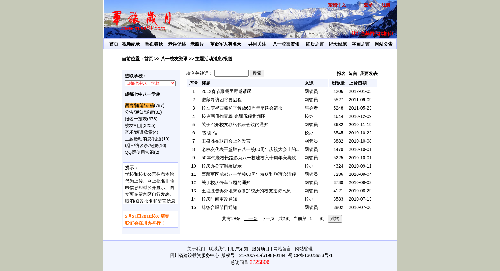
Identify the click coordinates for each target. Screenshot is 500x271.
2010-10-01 (360, 149)
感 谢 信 (209, 132)
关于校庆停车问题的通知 (226, 182)
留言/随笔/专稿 (139, 105)
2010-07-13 (360, 199)
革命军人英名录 (225, 43)
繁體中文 (337, 4)
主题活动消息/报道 (143, 138)
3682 (338, 124)
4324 (338, 165)
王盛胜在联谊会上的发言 (226, 141)
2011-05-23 (360, 108)
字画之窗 (361, 43)
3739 (338, 182)
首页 (113, 43)
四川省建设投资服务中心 (194, 255)
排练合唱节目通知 (219, 207)
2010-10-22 (360, 132)
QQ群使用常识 (139, 152)
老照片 (197, 43)
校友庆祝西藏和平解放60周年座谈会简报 (242, 108)
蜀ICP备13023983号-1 (310, 255)
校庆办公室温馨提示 (222, 165)
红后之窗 (315, 43)
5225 (338, 157)
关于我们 (196, 248)
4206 (338, 91)
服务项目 (261, 248)
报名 (341, 73)
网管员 (311, 91)
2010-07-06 (360, 207)
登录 (368, 4)
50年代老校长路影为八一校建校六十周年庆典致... (250, 157)
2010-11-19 (360, 124)
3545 (338, 132)
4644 (338, 116)
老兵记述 (177, 43)
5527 (338, 99)
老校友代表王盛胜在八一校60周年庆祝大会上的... (250, 149)
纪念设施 (338, 43)
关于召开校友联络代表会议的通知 (235, 124)
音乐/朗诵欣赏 (139, 132)
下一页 (268, 218)
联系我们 (218, 248)
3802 (338, 207)
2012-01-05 (360, 91)
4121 (338, 190)
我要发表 (369, 73)
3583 (338, 199)
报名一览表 (136, 118)
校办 (309, 116)
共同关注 (257, 43)
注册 (385, 4)
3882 (338, 141)
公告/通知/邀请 (139, 112)
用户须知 (239, 248)
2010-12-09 (360, 116)
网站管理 (304, 248)
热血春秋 (154, 43)
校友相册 (134, 125)
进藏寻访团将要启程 (222, 99)
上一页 (250, 218)
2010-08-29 (360, 190)
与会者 (311, 108)
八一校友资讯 (286, 43)
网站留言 (282, 248)
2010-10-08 (360, 141)
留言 (352, 73)
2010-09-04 (360, 174)
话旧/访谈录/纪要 (141, 145)
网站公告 (384, 43)
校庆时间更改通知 (219, 199)
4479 (338, 149)
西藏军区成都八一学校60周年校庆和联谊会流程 (249, 174)
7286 (338, 174)
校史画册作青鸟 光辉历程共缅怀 (233, 116)
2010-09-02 (360, 182)
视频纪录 (131, 43)
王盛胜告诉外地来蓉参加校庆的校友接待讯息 (246, 190)
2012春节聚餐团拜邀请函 (227, 91)
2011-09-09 (360, 99)
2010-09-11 (360, 165)
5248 (338, 108)
